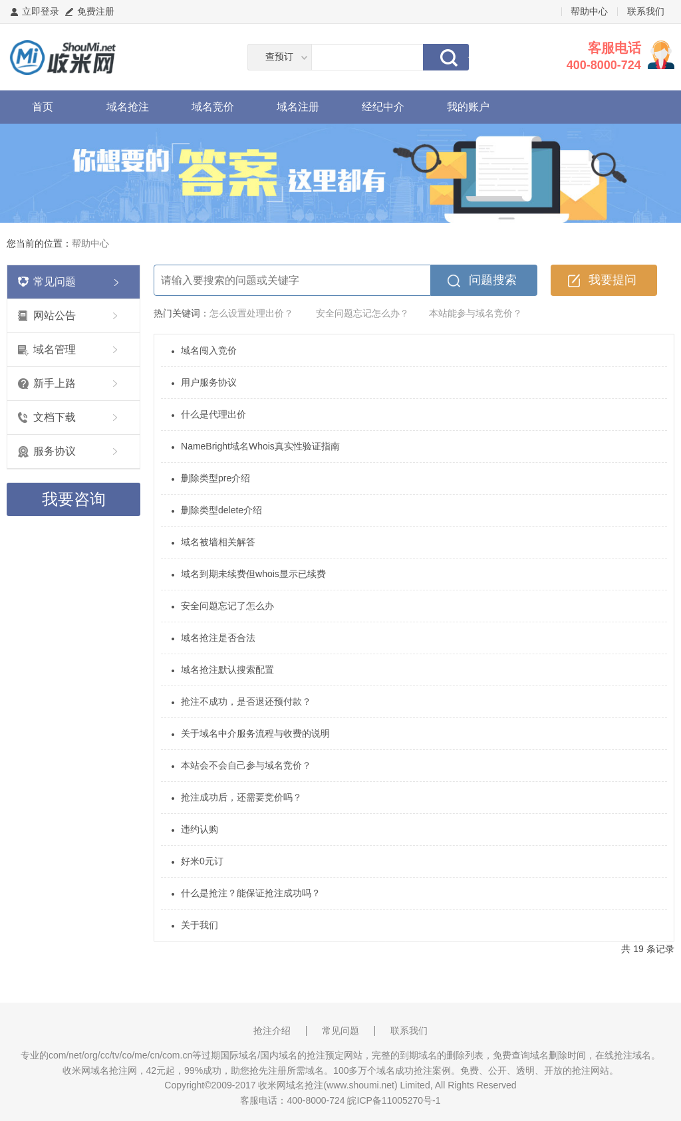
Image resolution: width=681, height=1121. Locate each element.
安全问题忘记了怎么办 (227, 605)
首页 (42, 106)
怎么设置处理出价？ (251, 313)
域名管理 (54, 349)
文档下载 (54, 417)
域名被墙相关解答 (218, 542)
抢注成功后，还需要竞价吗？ (241, 797)
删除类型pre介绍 (215, 478)
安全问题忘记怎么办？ (362, 313)
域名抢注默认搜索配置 (227, 669)
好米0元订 (202, 861)
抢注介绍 (272, 1030)
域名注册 (298, 106)
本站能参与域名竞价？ (475, 313)
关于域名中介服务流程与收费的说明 (255, 733)
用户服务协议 (209, 382)
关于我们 (199, 925)
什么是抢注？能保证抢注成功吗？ (251, 893)
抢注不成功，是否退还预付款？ (246, 701)
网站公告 (54, 315)
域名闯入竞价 (209, 350)
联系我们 (645, 11)
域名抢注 (127, 106)
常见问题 (54, 281)
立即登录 (40, 11)
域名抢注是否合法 (218, 637)
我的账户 (468, 106)
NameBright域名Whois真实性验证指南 (260, 446)
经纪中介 (383, 106)
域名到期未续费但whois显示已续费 (253, 573)
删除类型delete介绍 (221, 510)
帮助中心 (589, 11)
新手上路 (54, 383)
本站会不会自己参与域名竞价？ (246, 765)
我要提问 (612, 280)
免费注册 (95, 11)
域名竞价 (213, 106)
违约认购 (199, 829)
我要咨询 (74, 499)
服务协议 (54, 451)
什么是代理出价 (213, 414)
